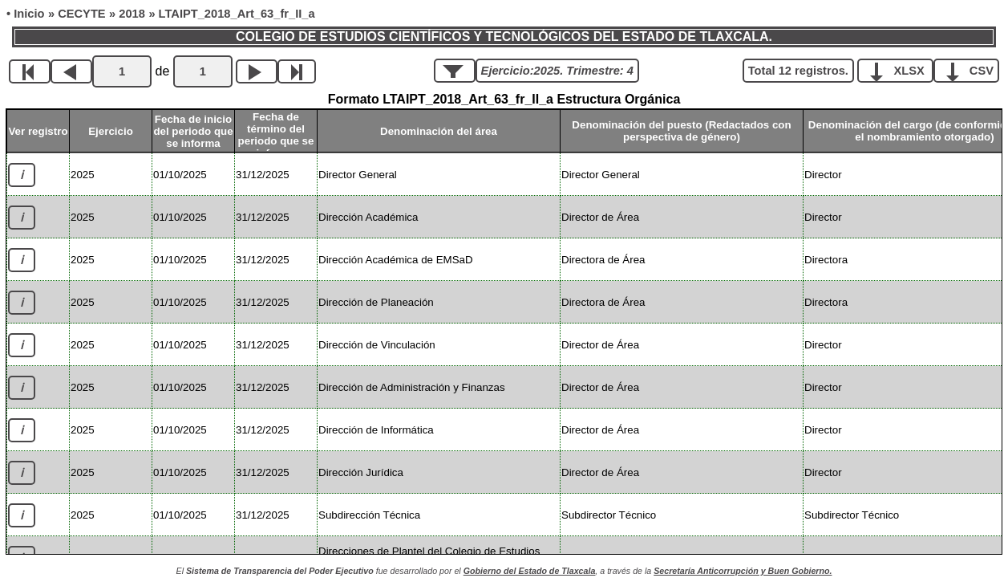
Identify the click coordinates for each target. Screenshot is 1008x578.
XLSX (901, 70)
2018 (132, 13)
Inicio (29, 13)
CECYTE (81, 13)
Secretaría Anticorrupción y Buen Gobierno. (743, 571)
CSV (972, 70)
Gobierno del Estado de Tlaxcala (530, 571)
